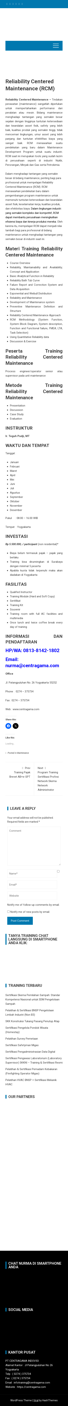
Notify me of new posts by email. (30, 912)
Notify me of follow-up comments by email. (33, 904)
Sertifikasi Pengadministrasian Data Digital (30, 1051)
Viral (35, 1400)
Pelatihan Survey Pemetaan (21, 1038)
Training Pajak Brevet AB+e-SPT (19, 772)
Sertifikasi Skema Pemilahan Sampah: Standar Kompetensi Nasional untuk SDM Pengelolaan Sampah (32, 999)
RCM (8, 156)
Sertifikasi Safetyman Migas (22, 1045)
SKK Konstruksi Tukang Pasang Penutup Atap (32, 1021)
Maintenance (23, 753)
